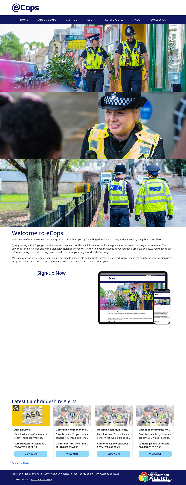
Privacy (35, 479)
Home (24, 19)
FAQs (137, 19)
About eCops (47, 19)
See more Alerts (20, 463)
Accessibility (45, 479)
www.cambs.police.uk (107, 473)
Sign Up (71, 19)
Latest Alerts (114, 19)
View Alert (31, 454)
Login (91, 19)
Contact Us (158, 19)
